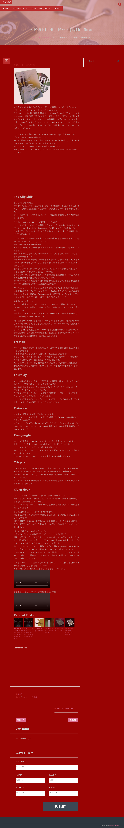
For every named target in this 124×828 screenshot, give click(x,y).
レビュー (47, 37)
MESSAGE (21, 761)
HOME (5, 8)
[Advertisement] (47, 666)
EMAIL (52, 775)
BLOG (57, 8)
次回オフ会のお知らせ (41, 8)
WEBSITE (20, 787)
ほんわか (6, 1)
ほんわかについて (20, 8)
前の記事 (20, 720)
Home (32, 37)
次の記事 (73, 720)
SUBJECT (52, 787)
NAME (19, 775)
